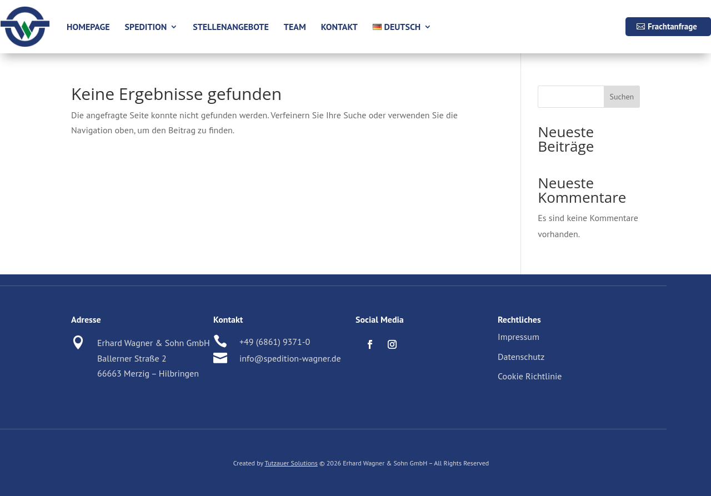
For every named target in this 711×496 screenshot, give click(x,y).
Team (295, 26)
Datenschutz (521, 356)
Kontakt (339, 26)
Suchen (621, 97)
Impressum (518, 336)
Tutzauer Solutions (291, 463)
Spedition (146, 26)
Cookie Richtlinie (530, 376)
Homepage (88, 26)
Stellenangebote (231, 26)
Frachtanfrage (672, 26)
